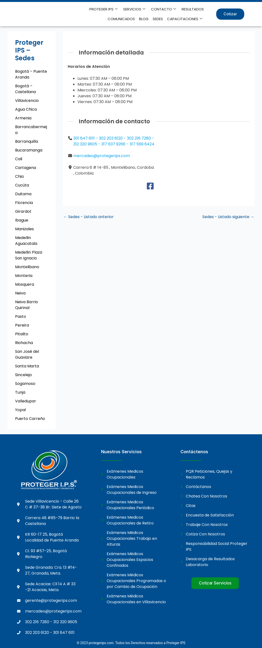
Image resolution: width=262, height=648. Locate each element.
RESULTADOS (161, 9)
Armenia (23, 118)
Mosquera (24, 284)
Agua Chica (26, 109)
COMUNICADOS (190, 9)
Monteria (23, 275)
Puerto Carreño (30, 418)
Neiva (20, 293)
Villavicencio (27, 100)
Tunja (20, 392)
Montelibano (27, 267)
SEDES (158, 18)
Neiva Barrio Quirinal (26, 305)
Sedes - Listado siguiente (228, 217)
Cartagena (25, 167)
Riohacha (24, 343)
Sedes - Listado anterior (88, 217)
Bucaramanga (28, 150)
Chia (19, 176)
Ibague (21, 220)
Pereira (22, 325)
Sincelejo (23, 375)
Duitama (23, 194)
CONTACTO (132, 9)
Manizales (24, 229)
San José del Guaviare (27, 354)
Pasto (20, 316)
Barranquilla (26, 141)
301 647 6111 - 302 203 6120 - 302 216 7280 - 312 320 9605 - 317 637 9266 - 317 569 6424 (113, 141)
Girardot (23, 211)
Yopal (20, 410)
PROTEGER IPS (73, 9)
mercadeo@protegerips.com (101, 156)
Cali (18, 159)
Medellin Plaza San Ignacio (28, 255)
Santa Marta (27, 366)
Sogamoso (25, 383)
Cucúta (22, 185)
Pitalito (21, 334)
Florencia (24, 202)
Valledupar (25, 401)
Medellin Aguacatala (26, 240)
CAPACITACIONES (184, 19)
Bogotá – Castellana (25, 89)
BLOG (144, 18)
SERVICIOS (104, 9)
